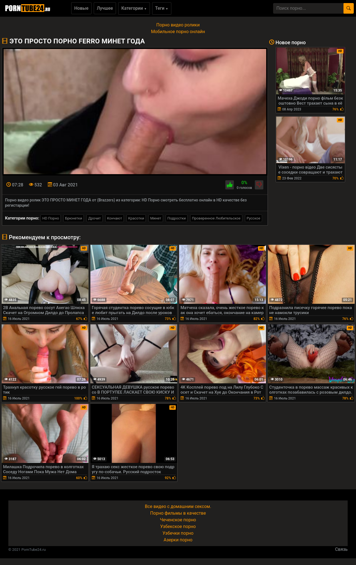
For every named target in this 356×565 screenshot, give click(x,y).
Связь (341, 549)
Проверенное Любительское (216, 218)
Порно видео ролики (178, 25)
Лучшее (105, 8)
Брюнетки (73, 218)
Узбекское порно (178, 526)
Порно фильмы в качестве (178, 513)
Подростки (176, 218)
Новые (81, 8)
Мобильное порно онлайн (178, 31)
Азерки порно (178, 539)
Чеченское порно (178, 519)
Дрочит (94, 218)
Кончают (114, 218)
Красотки (136, 218)
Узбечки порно (177, 533)
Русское (253, 218)
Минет (155, 218)
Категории (134, 8)
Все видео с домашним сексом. (178, 506)
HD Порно (50, 218)
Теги (161, 8)
